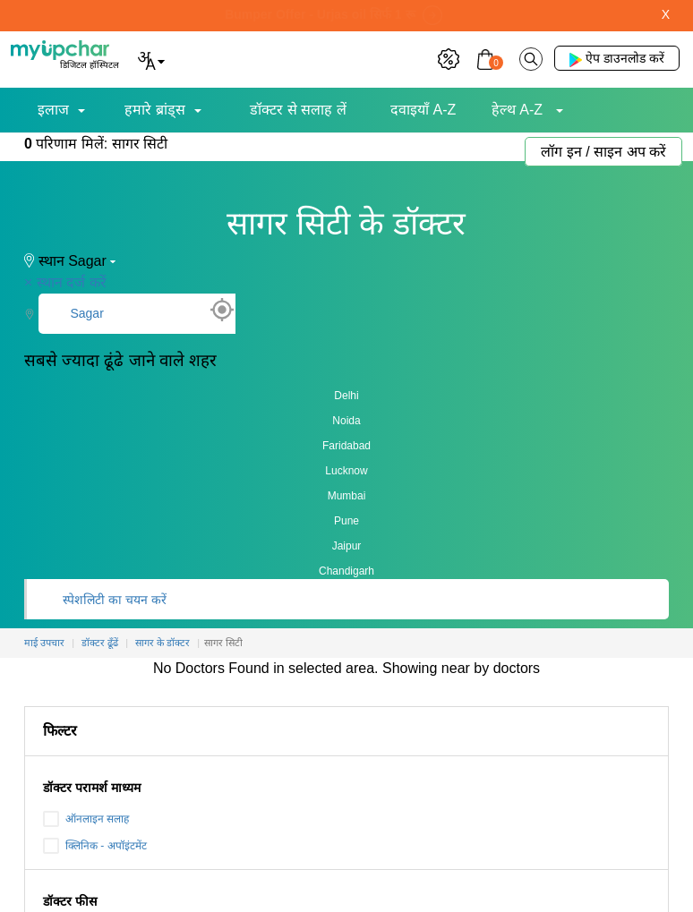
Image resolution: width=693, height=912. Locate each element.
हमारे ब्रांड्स (154, 109)
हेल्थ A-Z (519, 109)
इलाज (53, 109)
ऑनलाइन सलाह (86, 819)
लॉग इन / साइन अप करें (603, 151)
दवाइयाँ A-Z (423, 109)
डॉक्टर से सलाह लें (298, 109)
